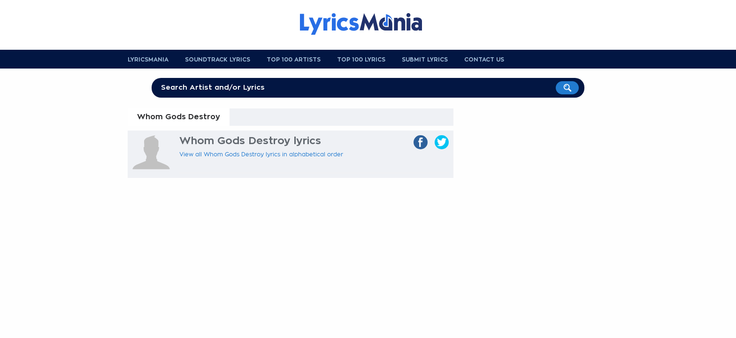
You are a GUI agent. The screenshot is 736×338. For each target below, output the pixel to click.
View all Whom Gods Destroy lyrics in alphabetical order (261, 154)
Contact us (484, 59)
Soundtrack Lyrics (217, 59)
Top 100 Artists (294, 59)
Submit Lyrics (425, 59)
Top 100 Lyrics (361, 59)
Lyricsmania (148, 59)
